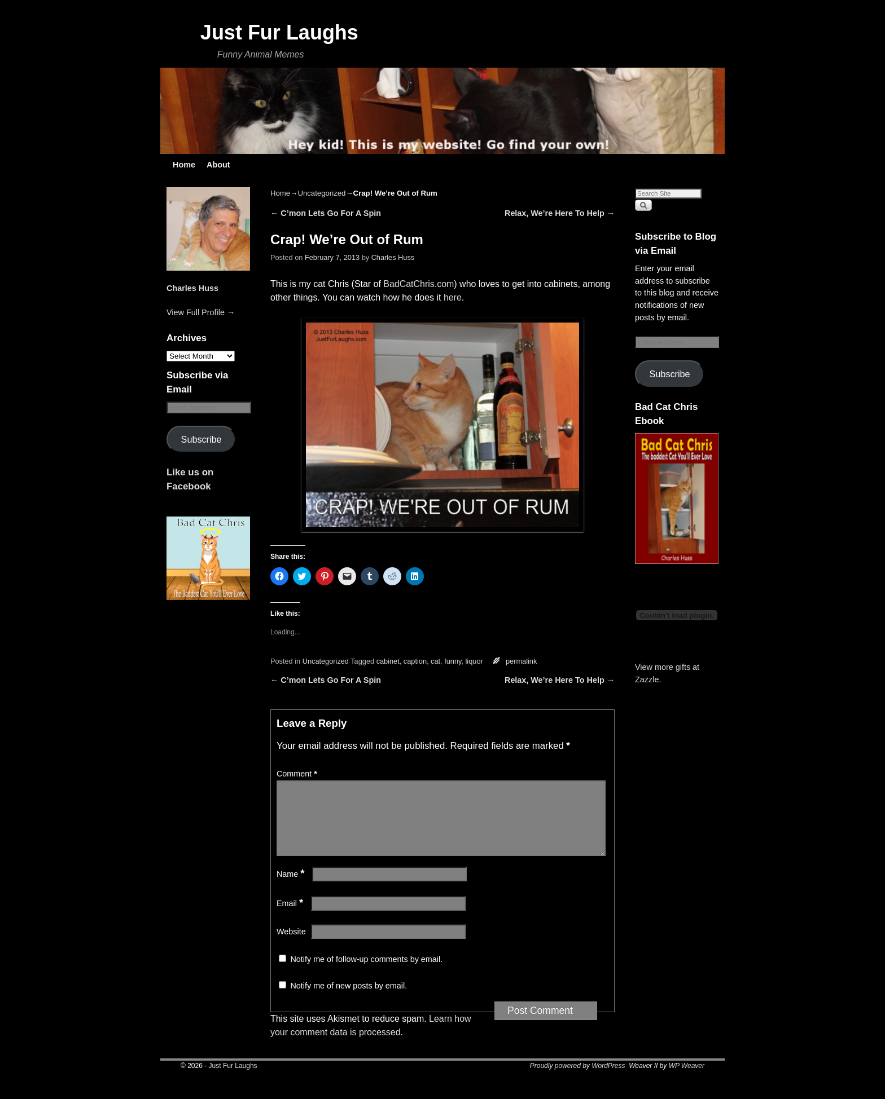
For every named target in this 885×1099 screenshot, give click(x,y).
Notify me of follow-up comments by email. (366, 972)
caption (415, 661)
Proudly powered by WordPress (577, 1079)
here (453, 297)
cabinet (388, 661)
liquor (474, 661)
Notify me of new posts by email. (348, 999)
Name (292, 887)
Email (291, 916)
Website (291, 945)
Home (184, 164)
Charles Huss (192, 288)
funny (452, 661)
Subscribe (201, 439)
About (218, 164)
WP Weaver (686, 1079)
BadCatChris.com (418, 284)
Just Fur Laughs (279, 32)
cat (435, 661)
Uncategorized (321, 193)
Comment (298, 773)
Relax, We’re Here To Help (560, 213)
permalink (521, 661)
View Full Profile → (201, 312)
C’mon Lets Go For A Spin (325, 213)
